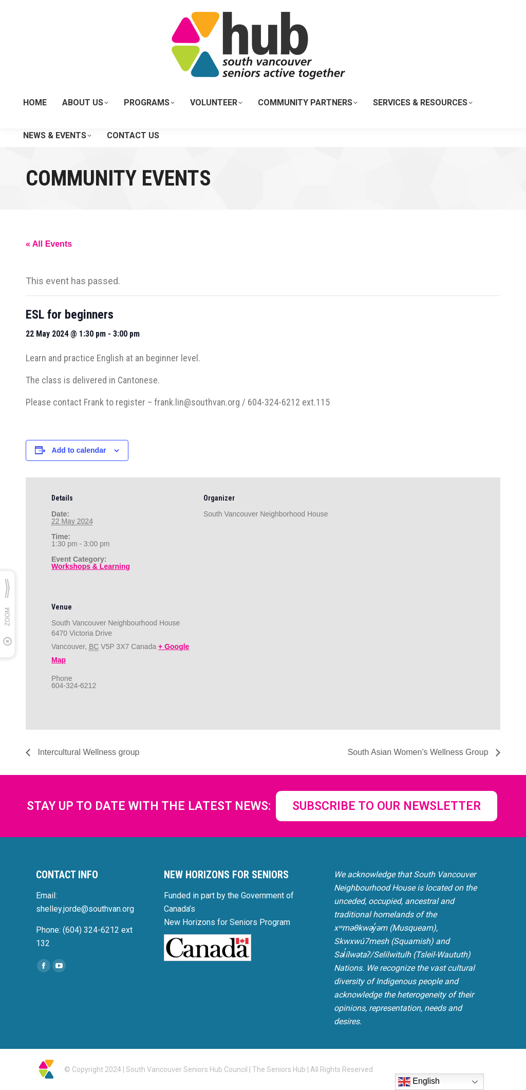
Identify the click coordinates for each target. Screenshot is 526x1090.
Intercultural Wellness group (87, 752)
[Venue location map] (257, 657)
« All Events (49, 243)
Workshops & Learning (90, 566)
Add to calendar (79, 450)
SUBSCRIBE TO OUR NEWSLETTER (386, 806)
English (419, 1082)
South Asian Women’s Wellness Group (419, 752)
